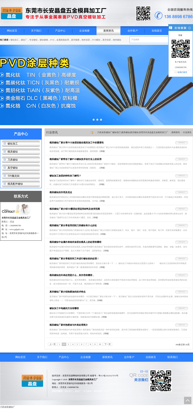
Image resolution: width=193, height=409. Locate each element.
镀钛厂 (24, 40)
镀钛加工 (14, 40)
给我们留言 (182, 72)
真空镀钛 (13, 167)
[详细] (102, 151)
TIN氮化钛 (14, 175)
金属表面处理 (62, 40)
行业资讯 (187, 132)
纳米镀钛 (117, 40)
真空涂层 (106, 40)
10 (100, 344)
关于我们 (36, 30)
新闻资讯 (108, 30)
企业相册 (84, 30)
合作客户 (133, 30)
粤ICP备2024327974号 (108, 375)
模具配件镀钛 (15, 183)
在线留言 (157, 30)
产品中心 (60, 30)
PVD (52, 40)
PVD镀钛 (96, 40)
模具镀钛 (13, 151)
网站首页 (12, 30)
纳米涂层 (86, 40)
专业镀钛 (33, 40)
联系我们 (172, 357)
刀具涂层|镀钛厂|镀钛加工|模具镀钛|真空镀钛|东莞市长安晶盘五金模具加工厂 (132, 132)
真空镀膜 (75, 40)
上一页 (52, 344)
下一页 (107, 344)
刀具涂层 (4, 407)
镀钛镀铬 (44, 40)
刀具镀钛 (13, 159)
